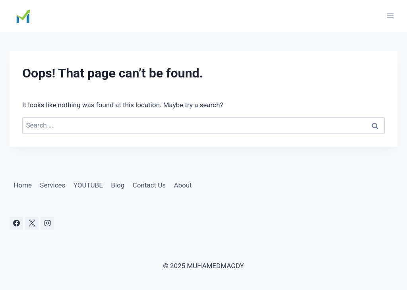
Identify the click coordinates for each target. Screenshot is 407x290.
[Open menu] (390, 16)
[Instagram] (47, 223)
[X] (32, 223)
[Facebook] (16, 223)
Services (52, 185)
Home (23, 185)
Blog (117, 185)
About (183, 185)
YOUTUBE (88, 185)
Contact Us (149, 185)
